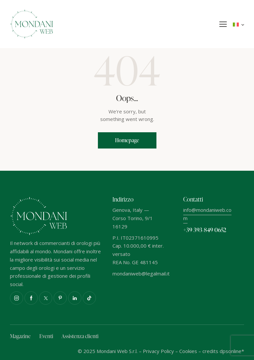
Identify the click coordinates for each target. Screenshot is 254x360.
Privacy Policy (158, 351)
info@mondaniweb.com (207, 214)
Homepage (127, 140)
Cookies (188, 351)
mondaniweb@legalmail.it (141, 273)
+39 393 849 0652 (204, 229)
